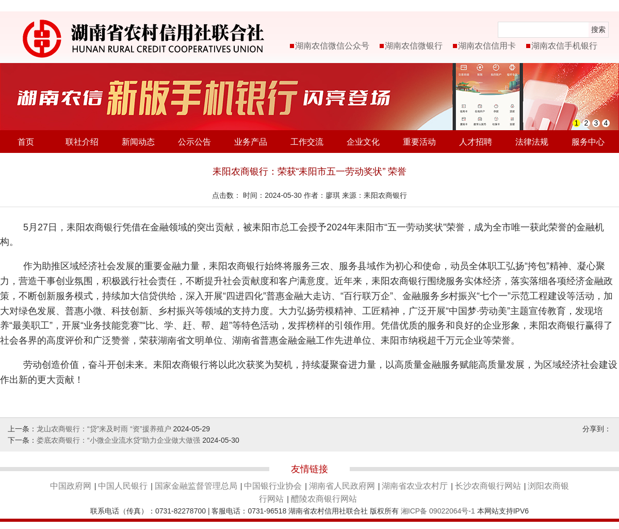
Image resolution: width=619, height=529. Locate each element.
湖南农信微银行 (414, 45)
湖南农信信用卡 (487, 45)
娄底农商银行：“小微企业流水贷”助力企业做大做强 (118, 440)
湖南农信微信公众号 (332, 45)
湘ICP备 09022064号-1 (438, 511)
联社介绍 (82, 141)
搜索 (598, 29)
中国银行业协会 (273, 485)
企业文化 (363, 141)
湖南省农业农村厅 (415, 485)
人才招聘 (475, 141)
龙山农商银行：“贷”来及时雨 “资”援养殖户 (104, 429)
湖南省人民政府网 (342, 485)
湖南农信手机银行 (564, 45)
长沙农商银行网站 (488, 485)
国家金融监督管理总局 (196, 485)
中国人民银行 (123, 485)
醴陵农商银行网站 (324, 498)
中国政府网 (70, 485)
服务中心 (588, 141)
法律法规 (531, 141)
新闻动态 (138, 141)
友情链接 (309, 469)
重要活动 (419, 141)
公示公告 (194, 141)
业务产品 (250, 141)
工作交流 (306, 141)
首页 (26, 141)
